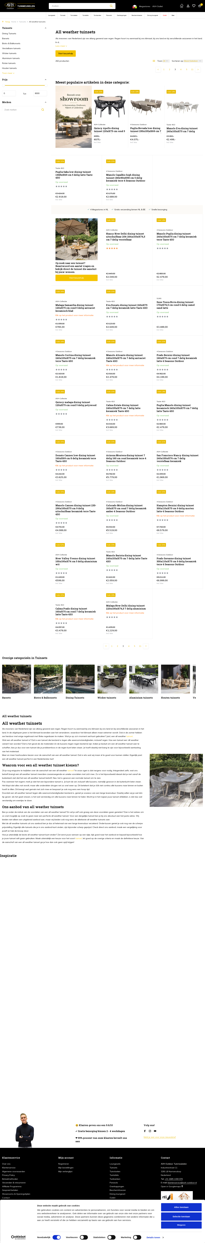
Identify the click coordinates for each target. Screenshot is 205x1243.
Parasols (109, 15)
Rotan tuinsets (9, 63)
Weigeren (181, 1225)
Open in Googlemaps (172, 1186)
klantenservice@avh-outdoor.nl (182, 1182)
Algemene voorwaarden (13, 1171)
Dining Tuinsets (9, 33)
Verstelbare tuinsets (11, 48)
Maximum (40, 93)
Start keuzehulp (65, 53)
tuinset (129, 730)
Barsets (5, 38)
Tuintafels (86, 15)
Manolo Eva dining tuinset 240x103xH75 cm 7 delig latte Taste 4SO (182, 130)
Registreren (63, 1164)
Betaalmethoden (10, 1179)
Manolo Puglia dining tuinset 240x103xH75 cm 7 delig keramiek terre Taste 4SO (126, 249)
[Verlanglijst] (193, 6)
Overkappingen (122, 15)
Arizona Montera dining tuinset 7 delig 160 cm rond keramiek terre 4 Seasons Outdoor (75, 458)
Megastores (144, 6)
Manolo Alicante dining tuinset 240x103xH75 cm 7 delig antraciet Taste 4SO (75, 358)
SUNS (108, 298)
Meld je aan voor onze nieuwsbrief (160, 1137)
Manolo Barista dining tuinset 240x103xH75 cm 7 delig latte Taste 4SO (76, 558)
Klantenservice (8, 1167)
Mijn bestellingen (65, 1167)
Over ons (6, 1164)
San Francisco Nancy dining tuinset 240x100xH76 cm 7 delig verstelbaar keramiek (127, 458)
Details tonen (153, 1237)
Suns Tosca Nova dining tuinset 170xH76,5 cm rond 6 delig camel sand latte (125, 305)
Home (14, 22)
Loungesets (51, 15)
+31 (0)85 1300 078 (174, 1179)
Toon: (160, 61)
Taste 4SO (59, 168)
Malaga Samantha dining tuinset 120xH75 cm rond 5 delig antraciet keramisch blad (176, 249)
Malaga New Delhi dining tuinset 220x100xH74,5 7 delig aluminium (75, 607)
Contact (6, 1197)
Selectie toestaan (181, 1216)
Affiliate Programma (11, 1186)
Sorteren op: (178, 61)
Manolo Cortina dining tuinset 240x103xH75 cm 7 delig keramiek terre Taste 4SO (177, 308)
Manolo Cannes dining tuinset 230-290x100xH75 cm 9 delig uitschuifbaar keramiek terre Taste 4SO (177, 460)
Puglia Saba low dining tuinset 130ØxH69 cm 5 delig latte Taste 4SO (73, 175)
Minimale (9, 93)
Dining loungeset (152, 15)
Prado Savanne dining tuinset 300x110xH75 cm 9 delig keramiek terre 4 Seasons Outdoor (126, 561)
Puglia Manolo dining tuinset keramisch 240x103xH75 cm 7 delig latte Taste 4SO (126, 408)
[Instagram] (150, 1131)
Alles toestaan (181, 1207)
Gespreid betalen (10, 1190)
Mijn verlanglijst (65, 1171)
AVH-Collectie (61, 242)
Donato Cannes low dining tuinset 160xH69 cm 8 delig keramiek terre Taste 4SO (177, 408)
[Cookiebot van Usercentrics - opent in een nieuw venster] (18, 1237)
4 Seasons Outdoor (114, 171)
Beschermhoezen (137, 15)
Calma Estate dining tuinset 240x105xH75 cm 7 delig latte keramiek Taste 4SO (72, 408)
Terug (6, 22)
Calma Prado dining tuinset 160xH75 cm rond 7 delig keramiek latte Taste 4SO (177, 561)
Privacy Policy (8, 1175)
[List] (154, 61)
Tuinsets (62, 15)
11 (192, 69)
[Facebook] (145, 1131)
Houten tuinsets (9, 68)
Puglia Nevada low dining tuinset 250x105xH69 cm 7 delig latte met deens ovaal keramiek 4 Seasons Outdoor (145, 130)
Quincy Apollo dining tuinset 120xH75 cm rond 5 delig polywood (109, 130)
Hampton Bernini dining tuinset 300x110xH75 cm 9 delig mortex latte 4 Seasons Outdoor (124, 511)
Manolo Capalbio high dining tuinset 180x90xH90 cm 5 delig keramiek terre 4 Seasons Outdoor (125, 177)
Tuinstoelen (74, 15)
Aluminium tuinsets (11, 58)
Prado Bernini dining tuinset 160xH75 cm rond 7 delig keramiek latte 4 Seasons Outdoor (126, 358)
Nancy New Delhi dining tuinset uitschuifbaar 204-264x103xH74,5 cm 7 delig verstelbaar (74, 249)
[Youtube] (155, 1131)
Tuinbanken (97, 15)
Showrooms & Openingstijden (16, 1194)
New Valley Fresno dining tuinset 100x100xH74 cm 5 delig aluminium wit (177, 511)
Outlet (165, 15)
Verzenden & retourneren (14, 1182)
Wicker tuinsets (9, 53)
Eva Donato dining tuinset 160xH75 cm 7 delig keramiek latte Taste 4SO (76, 306)
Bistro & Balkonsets (11, 43)
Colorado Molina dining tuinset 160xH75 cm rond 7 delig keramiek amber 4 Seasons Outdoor (75, 511)
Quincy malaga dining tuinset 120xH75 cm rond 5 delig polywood (177, 354)
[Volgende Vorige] (198, 69)
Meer (173, 15)
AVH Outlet (157, 6)
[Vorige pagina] (158, 69)
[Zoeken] (82, 6)
